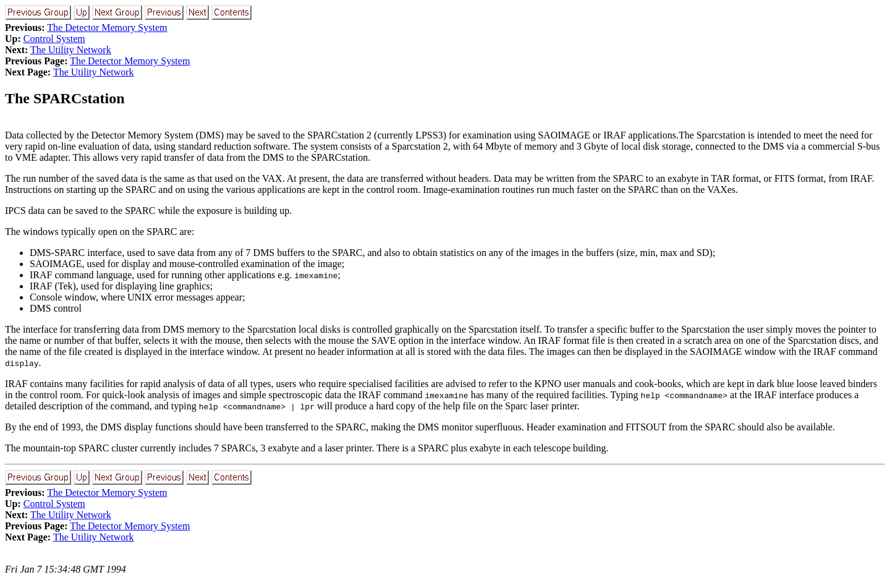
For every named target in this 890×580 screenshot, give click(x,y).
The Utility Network (70, 50)
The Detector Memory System (107, 27)
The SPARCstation (65, 98)
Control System (54, 38)
